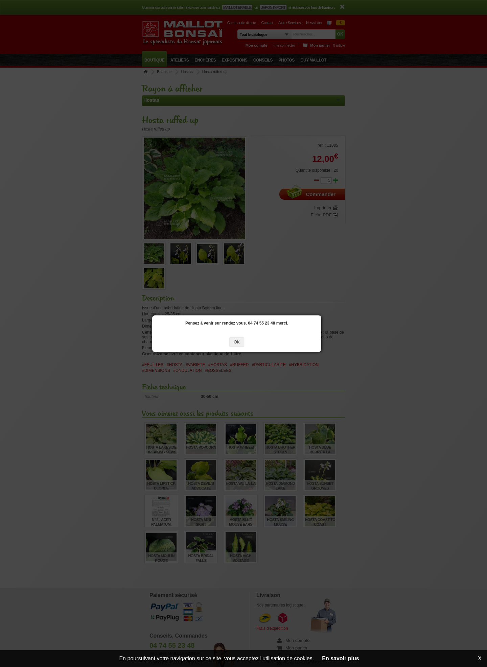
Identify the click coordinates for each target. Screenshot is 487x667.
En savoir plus (340, 658)
